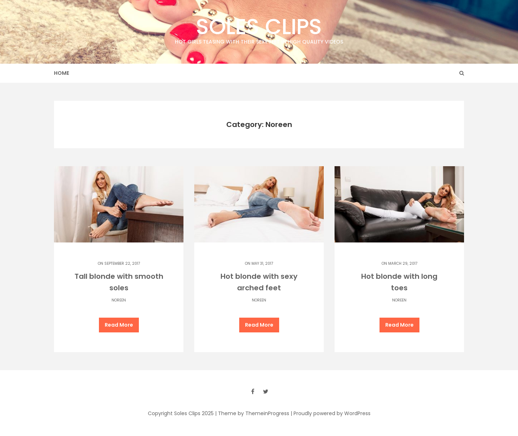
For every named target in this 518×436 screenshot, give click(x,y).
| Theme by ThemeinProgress (252, 413)
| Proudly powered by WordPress (331, 413)
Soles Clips (259, 29)
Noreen (119, 300)
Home (61, 73)
